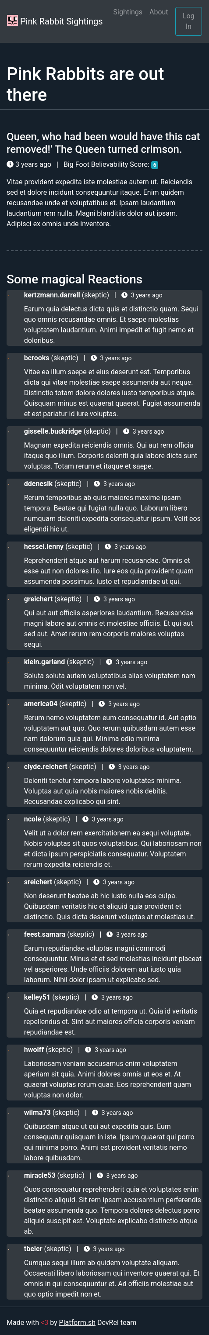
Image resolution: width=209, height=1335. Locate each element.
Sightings (127, 12)
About (158, 12)
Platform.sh (77, 1322)
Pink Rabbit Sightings (55, 21)
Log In (189, 21)
